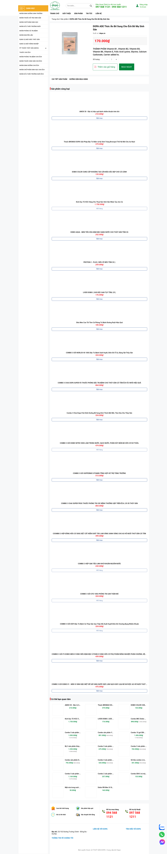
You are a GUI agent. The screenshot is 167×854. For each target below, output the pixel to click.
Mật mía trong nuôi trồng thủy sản (77, 787)
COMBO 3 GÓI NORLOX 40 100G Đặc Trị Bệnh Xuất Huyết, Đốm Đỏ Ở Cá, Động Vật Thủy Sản (99, 353)
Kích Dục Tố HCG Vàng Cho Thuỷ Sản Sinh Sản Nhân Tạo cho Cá (99, 202)
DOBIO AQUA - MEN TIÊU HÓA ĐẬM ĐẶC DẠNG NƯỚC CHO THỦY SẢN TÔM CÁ (99, 232)
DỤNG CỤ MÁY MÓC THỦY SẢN (29, 39)
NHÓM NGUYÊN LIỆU (26, 35)
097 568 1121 (103, 6)
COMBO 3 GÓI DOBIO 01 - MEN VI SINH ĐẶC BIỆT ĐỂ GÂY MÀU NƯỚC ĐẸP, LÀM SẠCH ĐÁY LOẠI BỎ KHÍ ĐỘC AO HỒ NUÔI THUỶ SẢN (100, 684)
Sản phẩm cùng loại (60, 89)
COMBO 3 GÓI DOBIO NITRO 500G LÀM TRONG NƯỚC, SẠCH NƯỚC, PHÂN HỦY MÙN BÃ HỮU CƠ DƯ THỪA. (99, 443)
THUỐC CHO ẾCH (25, 52)
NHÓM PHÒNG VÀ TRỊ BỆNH (28, 31)
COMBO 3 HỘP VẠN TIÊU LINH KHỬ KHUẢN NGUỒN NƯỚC (99, 564)
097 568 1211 (134, 814)
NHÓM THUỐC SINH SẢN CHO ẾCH (30, 61)
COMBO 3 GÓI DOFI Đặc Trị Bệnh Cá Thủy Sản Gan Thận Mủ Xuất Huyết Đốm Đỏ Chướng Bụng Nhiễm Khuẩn (99, 624)
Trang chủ (54, 13)
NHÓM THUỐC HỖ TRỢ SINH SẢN (30, 18)
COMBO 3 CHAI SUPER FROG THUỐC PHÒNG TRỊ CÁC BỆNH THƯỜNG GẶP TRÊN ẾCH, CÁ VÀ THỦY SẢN (99, 503)
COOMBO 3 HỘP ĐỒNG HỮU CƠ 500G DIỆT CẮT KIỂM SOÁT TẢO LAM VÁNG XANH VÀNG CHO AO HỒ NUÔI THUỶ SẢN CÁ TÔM (99, 533)
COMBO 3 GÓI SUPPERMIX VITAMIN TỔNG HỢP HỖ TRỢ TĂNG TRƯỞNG (99, 473)
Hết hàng (99, 208)
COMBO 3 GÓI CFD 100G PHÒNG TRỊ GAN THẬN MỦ (99, 594)
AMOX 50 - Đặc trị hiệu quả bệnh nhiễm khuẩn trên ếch (99, 111)
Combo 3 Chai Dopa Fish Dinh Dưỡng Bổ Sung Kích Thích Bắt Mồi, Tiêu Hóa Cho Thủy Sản (99, 413)
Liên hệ (99, 13)
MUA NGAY (126, 67)
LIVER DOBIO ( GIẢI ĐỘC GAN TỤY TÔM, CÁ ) (99, 292)
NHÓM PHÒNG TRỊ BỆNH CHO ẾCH (30, 57)
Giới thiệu (66, 13)
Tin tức (89, 13)
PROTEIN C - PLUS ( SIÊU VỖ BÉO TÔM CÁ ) (99, 262)
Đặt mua (99, 118)
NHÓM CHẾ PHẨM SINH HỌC (28, 22)
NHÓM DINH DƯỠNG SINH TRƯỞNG (30, 13)
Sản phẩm (78, 13)
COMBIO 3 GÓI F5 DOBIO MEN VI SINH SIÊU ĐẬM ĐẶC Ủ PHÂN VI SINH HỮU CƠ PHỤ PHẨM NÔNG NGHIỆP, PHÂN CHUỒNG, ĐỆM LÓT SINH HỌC (105, 654)
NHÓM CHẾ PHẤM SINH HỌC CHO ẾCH (32, 69)
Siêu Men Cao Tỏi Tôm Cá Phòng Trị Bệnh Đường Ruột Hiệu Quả (99, 322)
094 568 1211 (119, 6)
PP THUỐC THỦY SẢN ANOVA (29, 48)
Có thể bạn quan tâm (61, 699)
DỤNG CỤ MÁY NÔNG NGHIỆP (29, 44)
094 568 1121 (111, 814)
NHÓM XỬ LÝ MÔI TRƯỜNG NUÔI (30, 26)
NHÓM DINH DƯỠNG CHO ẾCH (29, 65)
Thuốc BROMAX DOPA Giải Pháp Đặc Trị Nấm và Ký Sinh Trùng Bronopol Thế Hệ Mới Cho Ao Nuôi (99, 142)
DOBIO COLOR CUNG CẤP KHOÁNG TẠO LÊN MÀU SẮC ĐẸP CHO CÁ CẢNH (99, 172)
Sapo (119, 850)
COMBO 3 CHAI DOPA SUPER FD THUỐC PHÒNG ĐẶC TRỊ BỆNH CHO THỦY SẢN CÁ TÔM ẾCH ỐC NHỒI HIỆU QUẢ (99, 383)
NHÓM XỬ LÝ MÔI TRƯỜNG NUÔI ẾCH (31, 74)
